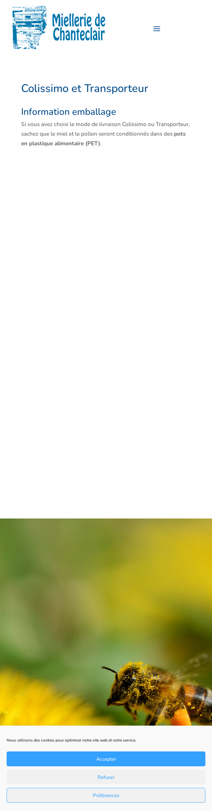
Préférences (106, 795)
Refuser (106, 777)
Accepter (106, 759)
